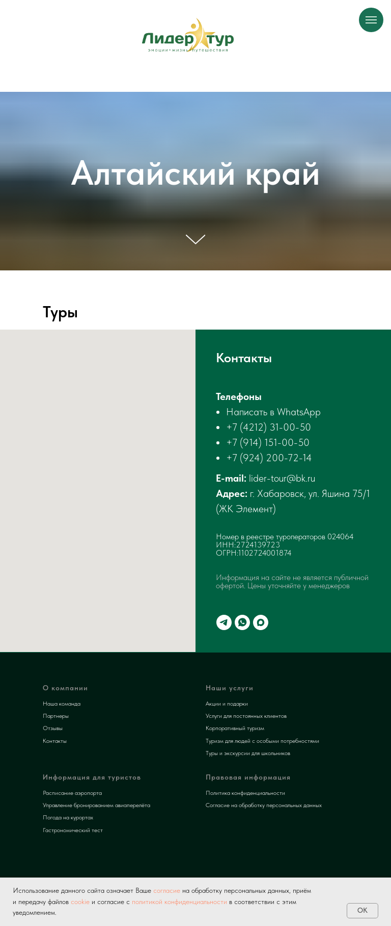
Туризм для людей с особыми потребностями (262, 740)
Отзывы (53, 728)
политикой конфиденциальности (179, 901)
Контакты (55, 740)
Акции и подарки (227, 703)
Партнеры (56, 715)
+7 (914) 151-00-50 (268, 442)
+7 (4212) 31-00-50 (268, 427)
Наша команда (61, 703)
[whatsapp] (242, 622)
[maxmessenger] (260, 622)
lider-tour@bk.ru (282, 478)
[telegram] (224, 622)
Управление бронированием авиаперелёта (96, 805)
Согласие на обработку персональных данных (264, 805)
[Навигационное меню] (371, 19)
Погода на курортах (68, 817)
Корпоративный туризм (235, 728)
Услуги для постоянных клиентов (246, 715)
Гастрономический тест (73, 830)
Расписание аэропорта (72, 792)
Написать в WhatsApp (273, 412)
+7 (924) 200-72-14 (269, 458)
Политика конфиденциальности (245, 792)
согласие (165, 890)
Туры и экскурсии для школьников (248, 753)
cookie (80, 901)
